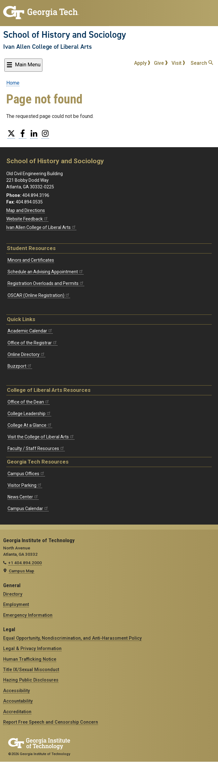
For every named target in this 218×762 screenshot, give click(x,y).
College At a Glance (30, 425)
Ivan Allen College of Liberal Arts (47, 46)
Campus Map (21, 570)
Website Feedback (27, 218)
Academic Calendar (30, 330)
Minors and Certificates (31, 260)
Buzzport (20, 366)
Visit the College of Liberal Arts (41, 436)
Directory (12, 594)
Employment (16, 604)
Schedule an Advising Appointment (46, 271)
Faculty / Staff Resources (36, 448)
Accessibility (16, 690)
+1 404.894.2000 (25, 562)
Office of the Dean (29, 401)
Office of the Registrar (32, 342)
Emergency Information (27, 615)
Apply (142, 63)
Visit (178, 63)
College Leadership (29, 413)
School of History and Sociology (64, 34)
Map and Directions (25, 210)
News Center (23, 496)
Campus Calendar (28, 508)
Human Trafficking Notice (29, 659)
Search (202, 63)
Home (12, 83)
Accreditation (17, 711)
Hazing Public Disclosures (30, 679)
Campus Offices (26, 473)
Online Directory (26, 354)
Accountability (18, 701)
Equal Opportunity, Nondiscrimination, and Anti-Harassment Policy (72, 638)
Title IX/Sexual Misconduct (31, 669)
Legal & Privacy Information (32, 648)
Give (161, 63)
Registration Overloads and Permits (46, 283)
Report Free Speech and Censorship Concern (50, 722)
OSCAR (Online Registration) (39, 295)
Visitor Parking (25, 485)
